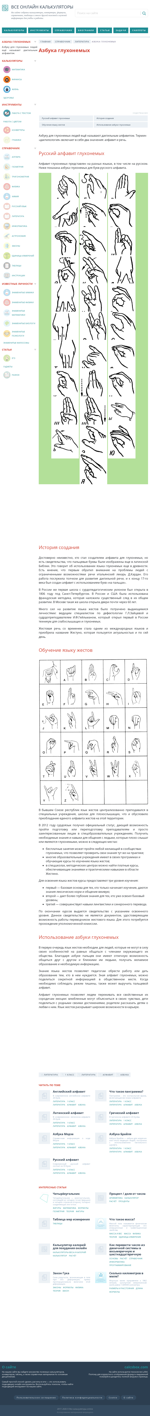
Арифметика (116, 1198)
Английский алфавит (69, 1091)
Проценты (124, 1201)
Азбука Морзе (63, 1134)
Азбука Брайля (120, 1134)
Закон (65, 1291)
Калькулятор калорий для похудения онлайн (70, 1246)
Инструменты (39, 30)
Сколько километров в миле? (126, 1274)
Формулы (83, 1208)
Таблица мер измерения (71, 1219)
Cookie (113, 1397)
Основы (113, 1258)
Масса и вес (115, 1234)
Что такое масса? (122, 1219)
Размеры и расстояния (121, 1288)
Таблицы (57, 1224)
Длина (139, 1288)
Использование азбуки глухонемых (114, 124)
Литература (82, 41)
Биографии (86, 30)
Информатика (117, 1262)
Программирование (120, 1265)
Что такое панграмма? (126, 1091)
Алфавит (71, 1105)
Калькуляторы (14, 30)
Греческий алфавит (124, 1113)
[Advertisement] (93, 84)
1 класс (71, 1101)
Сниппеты (139, 30)
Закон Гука (61, 1273)
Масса (127, 1234)
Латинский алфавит (68, 1113)
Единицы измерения (130, 1237)
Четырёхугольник (66, 1194)
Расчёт (113, 1201)
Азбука (81, 1105)
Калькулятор (132, 1198)
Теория (70, 1211)
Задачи (121, 30)
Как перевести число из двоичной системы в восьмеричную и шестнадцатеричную (127, 1249)
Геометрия (58, 1211)
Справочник (63, 30)
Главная (46, 41)
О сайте (128, 1397)
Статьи (105, 30)
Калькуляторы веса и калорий (69, 1252)
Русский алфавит (66, 1160)
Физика (137, 1234)
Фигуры (57, 1208)
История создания (105, 118)
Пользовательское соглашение (36, 1397)
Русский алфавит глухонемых (56, 118)
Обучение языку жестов (53, 124)
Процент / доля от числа (127, 1194)
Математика (69, 1208)
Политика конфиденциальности (82, 1397)
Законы (57, 1287)
